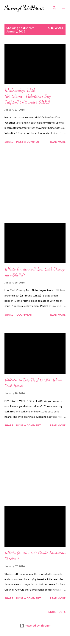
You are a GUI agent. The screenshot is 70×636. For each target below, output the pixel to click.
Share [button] (8, 141)
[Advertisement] (35, 183)
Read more (58, 141)
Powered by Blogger (35, 625)
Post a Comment (28, 141)
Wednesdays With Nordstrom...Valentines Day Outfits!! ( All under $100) (27, 96)
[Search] (54, 6)
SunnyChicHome (24, 8)
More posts (57, 611)
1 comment (24, 314)
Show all (56, 27)
